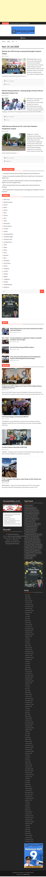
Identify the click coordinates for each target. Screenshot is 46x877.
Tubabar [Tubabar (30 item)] (38, 553)
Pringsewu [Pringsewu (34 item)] (28, 547)
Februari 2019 (28, 765)
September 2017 (29, 798)
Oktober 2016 (28, 819)
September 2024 (29, 634)
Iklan (5, 218)
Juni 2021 (27, 710)
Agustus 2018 (28, 776)
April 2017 (27, 808)
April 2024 (27, 643)
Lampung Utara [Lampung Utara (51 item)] (30, 534)
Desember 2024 (29, 628)
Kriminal (6, 228)
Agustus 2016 (28, 823)
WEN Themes (27, 874)
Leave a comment (10, 81)
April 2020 (27, 737)
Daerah (5, 210)
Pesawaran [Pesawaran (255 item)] (36, 542)
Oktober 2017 (28, 796)
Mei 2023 (27, 665)
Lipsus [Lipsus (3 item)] (39, 534)
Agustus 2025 (28, 612)
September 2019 (29, 751)
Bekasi (5, 207)
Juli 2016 (27, 825)
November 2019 (29, 747)
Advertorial (7, 199)
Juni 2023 (27, 663)
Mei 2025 (27, 618)
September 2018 (29, 774)
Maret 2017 (28, 810)
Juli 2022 (27, 685)
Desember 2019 (29, 745)
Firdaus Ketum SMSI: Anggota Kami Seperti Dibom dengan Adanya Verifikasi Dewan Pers (22, 387)
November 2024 (29, 630)
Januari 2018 (28, 790)
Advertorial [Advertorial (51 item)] (28, 505)
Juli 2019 (27, 755)
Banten (6, 205)
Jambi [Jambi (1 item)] (27, 519)
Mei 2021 (27, 712)
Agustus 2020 (28, 729)
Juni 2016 (27, 827)
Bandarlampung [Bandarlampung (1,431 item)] (30, 508)
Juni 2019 (27, 757)
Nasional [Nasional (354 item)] (36, 539)
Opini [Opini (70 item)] (27, 542)
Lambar (6, 231)
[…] (26, 76)
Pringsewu (6, 268)
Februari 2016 (28, 835)
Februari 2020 (28, 741)
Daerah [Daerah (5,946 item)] (28, 513)
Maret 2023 (28, 669)
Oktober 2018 (28, 772)
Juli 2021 (27, 708)
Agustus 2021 (28, 706)
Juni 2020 (27, 733)
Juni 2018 (27, 780)
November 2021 (29, 700)
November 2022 (29, 677)
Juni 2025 (27, 616)
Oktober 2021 (28, 702)
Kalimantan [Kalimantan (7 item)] (34, 519)
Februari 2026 (28, 600)
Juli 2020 (27, 731)
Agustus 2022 (28, 683)
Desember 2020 (29, 722)
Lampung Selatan (8, 234)
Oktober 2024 (28, 632)
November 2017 (29, 794)
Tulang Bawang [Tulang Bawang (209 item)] (30, 555)
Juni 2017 (27, 804)
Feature (6, 215)
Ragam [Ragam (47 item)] (36, 550)
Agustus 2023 (28, 659)
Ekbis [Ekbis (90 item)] (36, 513)
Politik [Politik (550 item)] (39, 545)
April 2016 (27, 831)
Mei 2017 (27, 806)
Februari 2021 (28, 718)
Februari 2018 (28, 788)
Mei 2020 (27, 735)
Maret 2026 (28, 599)
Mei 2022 (27, 688)
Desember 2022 (29, 675)
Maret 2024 (28, 645)
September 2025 (29, 610)
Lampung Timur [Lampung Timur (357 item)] (30, 532)
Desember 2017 (29, 792)
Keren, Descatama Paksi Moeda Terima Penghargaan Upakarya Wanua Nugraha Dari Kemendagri (25, 357)
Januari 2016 (28, 837)
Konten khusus (8, 226)
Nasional (6, 255)
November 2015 (29, 841)
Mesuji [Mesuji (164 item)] (35, 537)
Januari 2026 (28, 602)
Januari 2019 (28, 767)
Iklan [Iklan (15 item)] (34, 516)
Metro (5, 252)
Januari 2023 (28, 673)
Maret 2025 (28, 622)
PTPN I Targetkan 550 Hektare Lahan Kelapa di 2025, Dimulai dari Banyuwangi (21, 480)
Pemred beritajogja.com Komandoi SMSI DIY (15, 417)
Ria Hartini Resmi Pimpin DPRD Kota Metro (22, 347)
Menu (23, 38)
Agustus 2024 (28, 636)
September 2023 (29, 657)
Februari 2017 (28, 812)
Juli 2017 (27, 802)
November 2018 (29, 770)
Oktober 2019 (28, 749)
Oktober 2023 (28, 655)
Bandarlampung (8, 202)
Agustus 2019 (28, 753)
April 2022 (27, 690)
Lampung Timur (8, 239)
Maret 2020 (28, 739)
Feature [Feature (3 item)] (28, 516)
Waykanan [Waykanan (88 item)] (28, 558)
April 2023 (27, 667)
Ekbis (5, 213)
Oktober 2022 (28, 679)
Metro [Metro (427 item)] (28, 539)
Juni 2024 (27, 640)
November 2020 (29, 724)
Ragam (5, 276)
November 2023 (29, 653)
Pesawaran (6, 260)
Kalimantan (7, 223)
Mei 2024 (27, 642)
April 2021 (27, 714)
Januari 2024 (28, 649)
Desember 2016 (29, 815)
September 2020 (29, 728)
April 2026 (27, 597)
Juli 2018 (27, 778)
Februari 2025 (28, 624)
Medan (5, 247)
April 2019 (27, 761)
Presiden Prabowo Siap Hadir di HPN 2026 (14, 447)
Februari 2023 (28, 671)
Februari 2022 (28, 694)
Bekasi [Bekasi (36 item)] (35, 511)
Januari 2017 (28, 813)
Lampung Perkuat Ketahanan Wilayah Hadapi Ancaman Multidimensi (21, 173)
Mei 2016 (27, 829)
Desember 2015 (29, 839)
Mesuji (5, 250)
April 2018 (27, 784)
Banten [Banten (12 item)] (28, 511)
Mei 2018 (27, 782)
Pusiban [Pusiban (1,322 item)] (28, 550)
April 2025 (27, 620)
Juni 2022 (27, 686)
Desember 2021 (29, 698)
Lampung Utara (8, 242)
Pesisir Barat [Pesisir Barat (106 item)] (29, 545)
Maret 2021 (28, 716)
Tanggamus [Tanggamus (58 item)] (29, 553)
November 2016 (29, 817)
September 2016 (29, 821)
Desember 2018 (29, 769)
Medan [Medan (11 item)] (27, 537)
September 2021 (29, 704)
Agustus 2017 (28, 800)
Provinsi (7, 84)
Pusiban (6, 274)
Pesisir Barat (7, 263)
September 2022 (29, 681)
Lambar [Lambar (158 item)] (36, 524)
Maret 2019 (28, 763)
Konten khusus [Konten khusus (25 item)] (30, 521)
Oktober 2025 (28, 608)
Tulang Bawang (8, 284)
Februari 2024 (28, 647)
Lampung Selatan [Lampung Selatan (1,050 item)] (31, 526)
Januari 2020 (28, 743)
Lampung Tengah (8, 236)
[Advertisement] (23, 11)
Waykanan (6, 287)
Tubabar (6, 282)
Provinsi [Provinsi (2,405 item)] (37, 547)
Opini (5, 258)
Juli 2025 (27, 614)
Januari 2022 (28, 696)
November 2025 (29, 606)
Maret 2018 (28, 786)
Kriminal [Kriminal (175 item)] (28, 524)
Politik (5, 266)
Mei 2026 (27, 595)
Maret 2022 (28, 692)
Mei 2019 (27, 759)
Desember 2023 (29, 651)
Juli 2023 (27, 661)
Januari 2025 (28, 626)
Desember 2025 (29, 604)
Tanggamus (8, 161)
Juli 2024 (27, 638)
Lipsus (5, 244)
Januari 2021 (28, 720)
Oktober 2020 (28, 726)
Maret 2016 (28, 833)
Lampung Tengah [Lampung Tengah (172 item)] (30, 529)
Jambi (5, 220)
